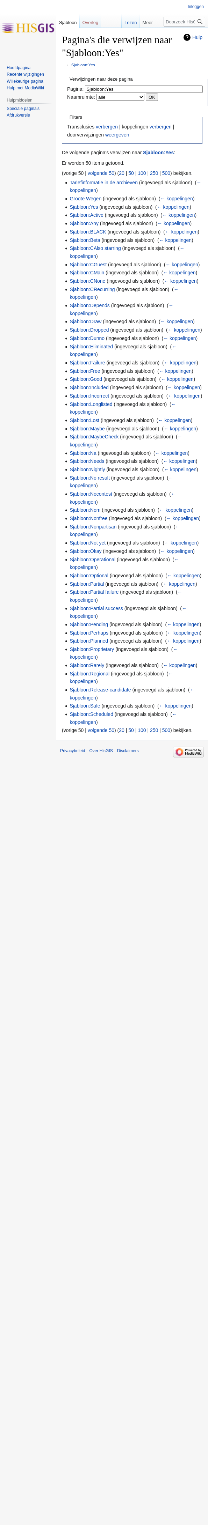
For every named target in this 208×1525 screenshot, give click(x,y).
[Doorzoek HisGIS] (184, 22)
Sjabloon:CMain (87, 272)
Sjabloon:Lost (84, 420)
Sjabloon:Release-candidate (100, 690)
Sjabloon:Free (85, 371)
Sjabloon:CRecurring (92, 289)
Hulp (197, 37)
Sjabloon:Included (89, 387)
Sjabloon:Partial (87, 584)
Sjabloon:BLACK (88, 232)
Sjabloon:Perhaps (89, 633)
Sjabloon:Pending (89, 624)
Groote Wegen (85, 198)
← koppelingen (176, 198)
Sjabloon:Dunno (87, 338)
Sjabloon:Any (84, 223)
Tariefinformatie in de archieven (104, 182)
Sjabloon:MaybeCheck (94, 436)
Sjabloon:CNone (87, 281)
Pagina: (75, 89)
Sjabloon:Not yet (88, 543)
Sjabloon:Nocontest (91, 494)
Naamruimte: (81, 97)
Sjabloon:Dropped (89, 330)
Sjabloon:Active (86, 215)
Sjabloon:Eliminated (91, 346)
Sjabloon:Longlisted (91, 404)
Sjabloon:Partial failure (94, 592)
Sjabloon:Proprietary (92, 649)
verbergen (107, 126)
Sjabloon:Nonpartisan (93, 527)
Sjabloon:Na (83, 453)
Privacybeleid (72, 750)
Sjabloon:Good (86, 379)
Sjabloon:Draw (85, 321)
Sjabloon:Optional (89, 575)
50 (131, 173)
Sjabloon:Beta (85, 240)
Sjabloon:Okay (85, 551)
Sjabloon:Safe (85, 706)
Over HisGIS (101, 750)
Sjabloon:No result (89, 478)
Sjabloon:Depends (89, 305)
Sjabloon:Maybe (87, 428)
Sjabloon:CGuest (88, 264)
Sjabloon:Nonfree (88, 518)
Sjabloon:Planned (89, 641)
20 (121, 173)
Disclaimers (128, 750)
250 (154, 173)
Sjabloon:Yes (83, 64)
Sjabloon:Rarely (87, 665)
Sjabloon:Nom (85, 510)
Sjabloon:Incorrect (89, 396)
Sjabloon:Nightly (87, 469)
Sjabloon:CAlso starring (95, 248)
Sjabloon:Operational (92, 559)
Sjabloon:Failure (87, 362)
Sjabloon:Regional (89, 673)
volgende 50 (101, 173)
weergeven (117, 135)
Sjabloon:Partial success (96, 608)
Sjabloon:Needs (87, 461)
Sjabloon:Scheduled (91, 714)
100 (142, 173)
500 (166, 173)
